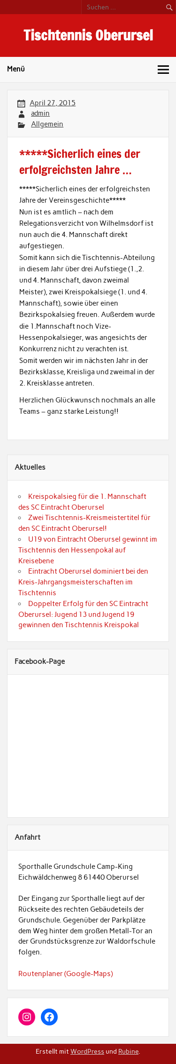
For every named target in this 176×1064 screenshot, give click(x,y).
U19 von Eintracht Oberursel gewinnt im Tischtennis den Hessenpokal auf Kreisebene (87, 550)
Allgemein (47, 124)
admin (40, 113)
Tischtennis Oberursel (88, 35)
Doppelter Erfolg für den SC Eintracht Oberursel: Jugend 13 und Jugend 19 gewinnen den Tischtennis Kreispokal (83, 614)
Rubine (128, 1051)
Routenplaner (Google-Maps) (65, 973)
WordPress (87, 1051)
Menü (16, 69)
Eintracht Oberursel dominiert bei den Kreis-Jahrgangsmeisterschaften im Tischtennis (83, 582)
